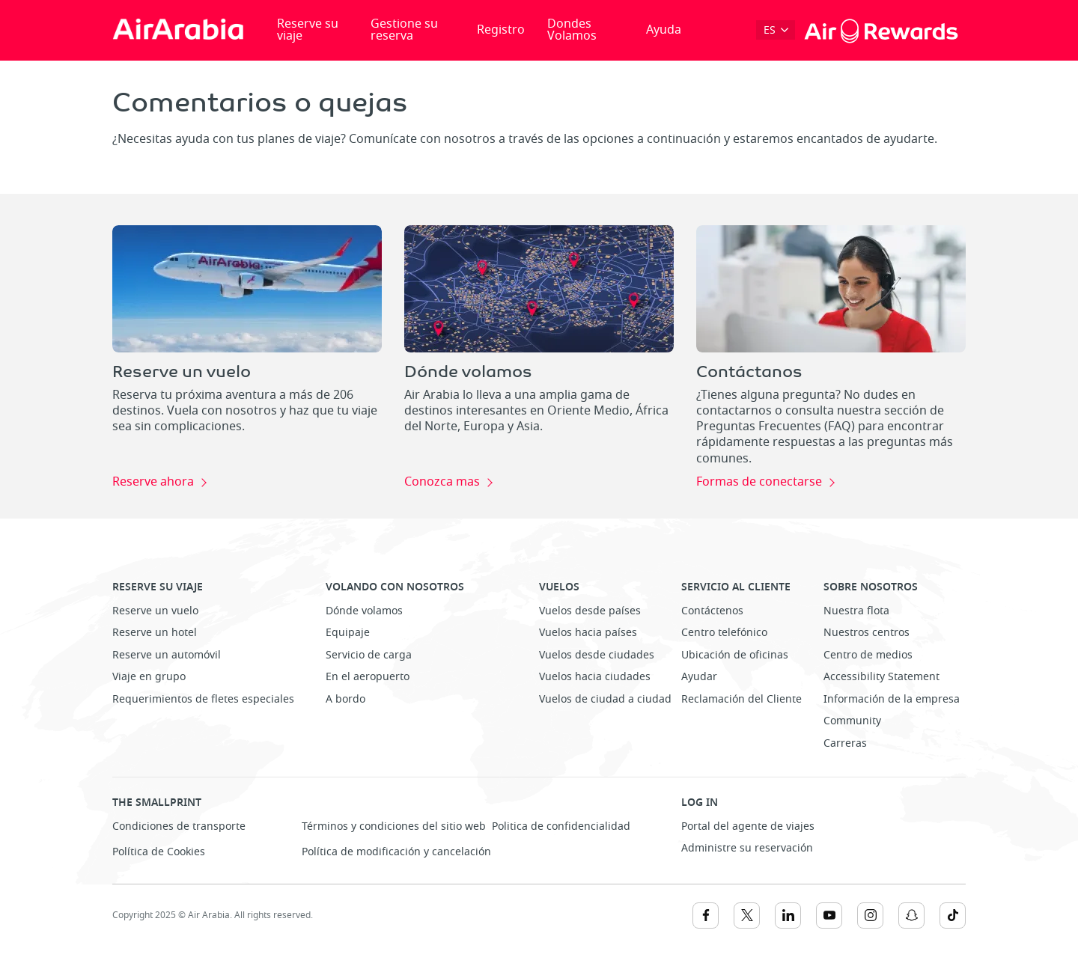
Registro (501, 30)
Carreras (845, 743)
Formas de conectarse (759, 482)
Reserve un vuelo (155, 611)
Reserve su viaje (307, 30)
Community (852, 721)
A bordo (345, 699)
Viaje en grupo (149, 677)
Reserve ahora (153, 482)
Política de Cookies (158, 852)
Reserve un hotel (154, 633)
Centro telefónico (724, 633)
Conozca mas (442, 482)
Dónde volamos (364, 611)
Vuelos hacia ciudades (595, 677)
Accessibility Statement (881, 677)
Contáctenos (712, 611)
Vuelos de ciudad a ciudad (605, 699)
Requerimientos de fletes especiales (203, 699)
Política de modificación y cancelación (396, 852)
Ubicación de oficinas (734, 655)
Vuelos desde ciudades (596, 655)
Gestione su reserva (404, 30)
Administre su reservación (747, 848)
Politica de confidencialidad (561, 826)
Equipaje (348, 633)
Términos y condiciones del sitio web (394, 826)
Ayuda (663, 30)
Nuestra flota (856, 611)
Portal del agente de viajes (747, 826)
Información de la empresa (891, 699)
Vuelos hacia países (588, 633)
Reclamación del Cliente (741, 699)
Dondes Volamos (572, 30)
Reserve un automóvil (166, 655)
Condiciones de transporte (179, 826)
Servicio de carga (369, 655)
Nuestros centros (866, 633)
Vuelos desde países (590, 611)
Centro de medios (868, 655)
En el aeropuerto (367, 677)
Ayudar (699, 677)
